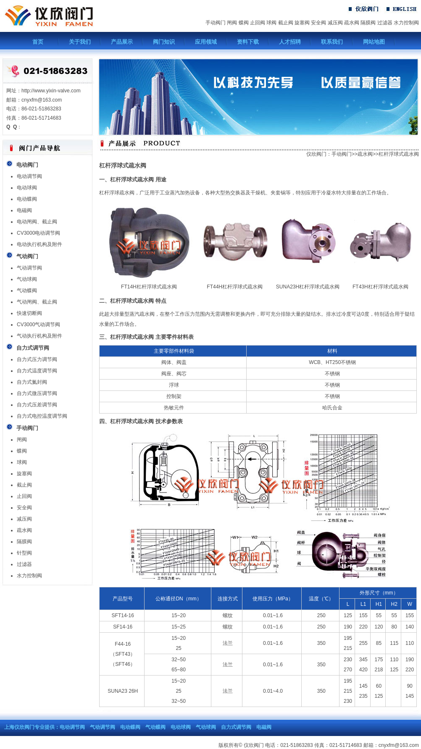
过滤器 (384, 23)
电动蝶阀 (27, 199)
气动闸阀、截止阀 (37, 302)
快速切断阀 (29, 313)
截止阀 (285, 23)
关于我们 (80, 42)
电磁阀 (24, 210)
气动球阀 (27, 279)
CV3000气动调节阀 (38, 324)
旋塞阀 (302, 23)
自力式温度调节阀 (37, 371)
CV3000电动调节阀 (38, 233)
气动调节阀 (29, 268)
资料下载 (248, 42)
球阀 (271, 23)
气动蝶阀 (27, 290)
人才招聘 (290, 42)
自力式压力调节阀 (37, 359)
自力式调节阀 (236, 727)
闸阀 (232, 23)
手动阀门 (215, 23)
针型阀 (24, 553)
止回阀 (257, 23)
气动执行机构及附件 (39, 336)
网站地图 (374, 42)
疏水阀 (351, 23)
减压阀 (335, 23)
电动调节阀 (29, 176)
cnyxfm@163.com (399, 745)
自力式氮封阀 (32, 382)
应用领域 (206, 42)
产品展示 (122, 42)
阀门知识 (164, 42)
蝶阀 (244, 23)
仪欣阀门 (316, 154)
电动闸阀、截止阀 (37, 222)
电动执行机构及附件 (39, 244)
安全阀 (318, 23)
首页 (37, 42)
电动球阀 (27, 188)
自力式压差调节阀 (37, 405)
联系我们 (332, 42)
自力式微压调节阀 (37, 393)
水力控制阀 (406, 23)
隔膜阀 (368, 23)
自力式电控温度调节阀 (42, 416)
